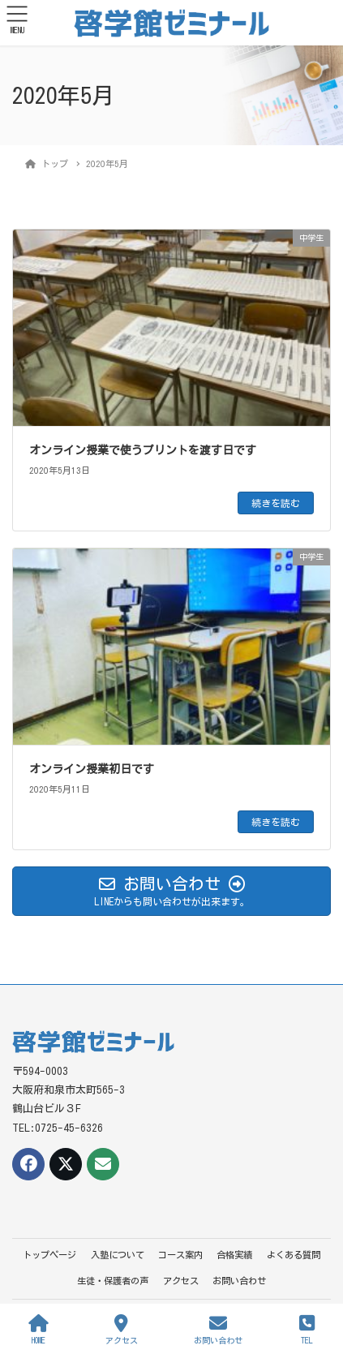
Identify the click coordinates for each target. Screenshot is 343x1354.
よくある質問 (293, 1254)
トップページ (49, 1254)
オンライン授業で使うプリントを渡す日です (142, 450)
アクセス (181, 1280)
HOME (38, 1329)
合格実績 (234, 1254)
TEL (307, 1329)
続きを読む (275, 503)
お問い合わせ (239, 1280)
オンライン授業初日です (91, 769)
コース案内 (180, 1254)
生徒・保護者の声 (112, 1280)
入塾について (117, 1254)
